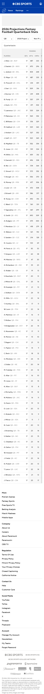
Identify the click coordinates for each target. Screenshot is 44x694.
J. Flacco (7, 480)
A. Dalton (7, 447)
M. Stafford (8, 127)
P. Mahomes (8, 116)
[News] (10, 11)
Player (7, 56)
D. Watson (7, 232)
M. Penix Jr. (8, 249)
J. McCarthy (8, 392)
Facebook (6, 612)
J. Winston (8, 475)
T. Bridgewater (9, 326)
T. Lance (7, 469)
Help (4, 585)
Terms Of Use (8, 555)
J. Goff (6, 138)
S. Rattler (7, 436)
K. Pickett (7, 464)
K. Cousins (8, 243)
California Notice (9, 575)
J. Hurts (7, 105)
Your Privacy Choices (11, 567)
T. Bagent (7, 342)
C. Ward (7, 204)
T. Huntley (7, 304)
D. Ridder (7, 271)
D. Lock (6, 409)
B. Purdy (7, 100)
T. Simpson (8, 254)
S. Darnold (7, 160)
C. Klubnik (7, 414)
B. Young (7, 199)
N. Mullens (8, 398)
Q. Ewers (7, 403)
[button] (28, 11)
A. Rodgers (8, 221)
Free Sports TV (8, 505)
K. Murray (7, 182)
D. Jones (7, 149)
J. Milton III (8, 282)
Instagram (6, 608)
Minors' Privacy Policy (11, 563)
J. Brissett (7, 193)
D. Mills (7, 298)
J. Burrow (7, 94)
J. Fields (7, 458)
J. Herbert (7, 133)
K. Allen (7, 387)
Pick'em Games (8, 497)
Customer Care (8, 590)
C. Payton (7, 348)
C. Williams (8, 122)
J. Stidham (7, 293)
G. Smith (7, 215)
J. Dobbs (7, 365)
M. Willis (7, 155)
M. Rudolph (8, 287)
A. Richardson (9, 265)
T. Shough (7, 177)
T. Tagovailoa (8, 210)
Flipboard (6, 625)
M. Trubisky (8, 370)
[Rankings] (19, 11)
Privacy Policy (7, 559)
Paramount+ (7, 540)
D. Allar (6, 376)
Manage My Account (10, 635)
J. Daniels (7, 66)
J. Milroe (7, 420)
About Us (6, 528)
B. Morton (7, 337)
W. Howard (8, 453)
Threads (5, 621)
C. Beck (7, 353)
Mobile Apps (7, 517)
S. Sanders (7, 238)
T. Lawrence (8, 111)
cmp (37, 56)
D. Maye (7, 77)
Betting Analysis (8, 509)
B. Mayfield (8, 144)
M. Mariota (8, 260)
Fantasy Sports (8, 501)
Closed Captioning (10, 571)
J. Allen (6, 61)
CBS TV (5, 544)
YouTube (5, 600)
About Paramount (9, 536)
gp (26, 56)
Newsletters (7, 639)
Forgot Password (9, 647)
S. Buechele (8, 276)
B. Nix (6, 166)
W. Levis (7, 309)
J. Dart (6, 88)
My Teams (6, 643)
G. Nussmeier (9, 331)
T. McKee (7, 320)
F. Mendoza (8, 227)
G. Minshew (8, 359)
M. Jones (7, 381)
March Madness (8, 513)
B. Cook (7, 425)
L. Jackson (7, 72)
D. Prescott (8, 83)
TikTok (4, 604)
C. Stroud (7, 171)
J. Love (6, 188)
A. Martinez (8, 315)
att (31, 56)
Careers (5, 532)
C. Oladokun (8, 442)
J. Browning (8, 431)
